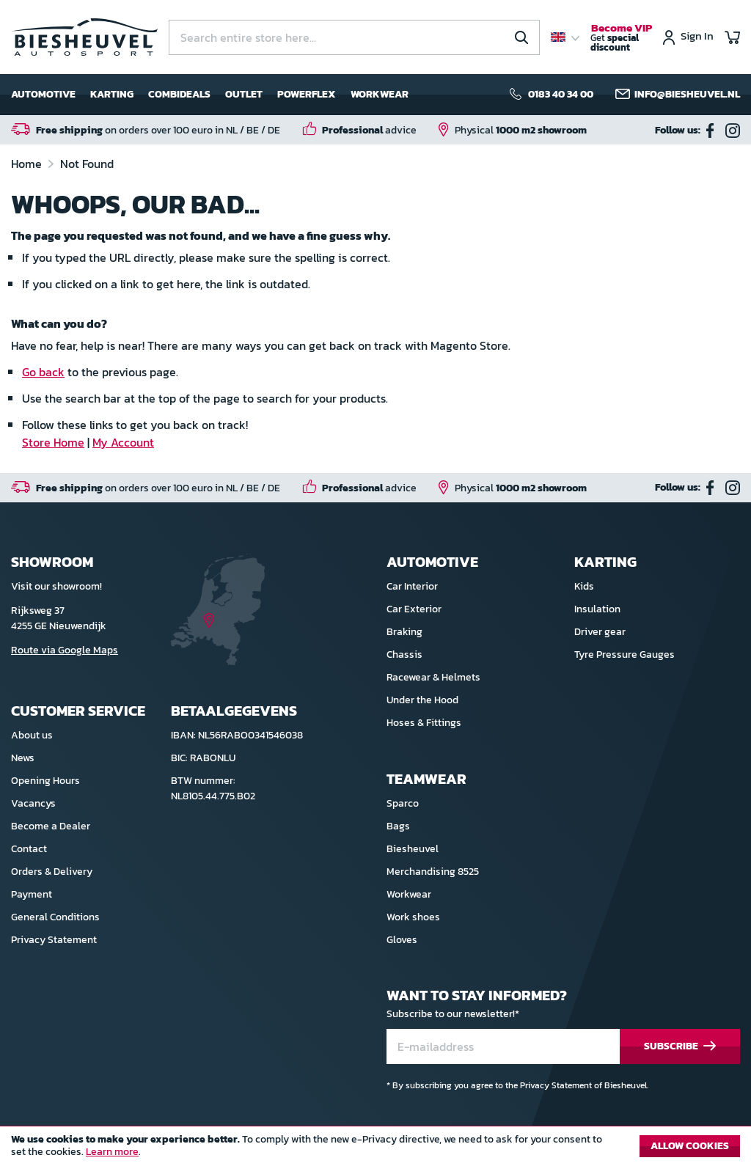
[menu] (210, 94)
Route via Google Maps (64, 650)
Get (621, 38)
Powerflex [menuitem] (306, 94)
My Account (123, 442)
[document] (375, 1150)
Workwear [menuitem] (380, 94)
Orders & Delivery (51, 871)
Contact (29, 849)
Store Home (53, 442)
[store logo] (84, 37)
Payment (31, 894)
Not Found (87, 163)
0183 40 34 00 (560, 94)
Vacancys (33, 803)
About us (32, 735)
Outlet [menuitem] (244, 94)
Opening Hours (45, 780)
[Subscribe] (680, 1047)
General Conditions (55, 917)
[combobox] (354, 37)
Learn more (112, 1151)
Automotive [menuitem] (43, 94)
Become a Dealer (50, 826)
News (22, 758)
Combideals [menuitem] (179, 94)
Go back (43, 372)
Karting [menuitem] (111, 94)
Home (28, 163)
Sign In (697, 37)
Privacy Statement (54, 939)
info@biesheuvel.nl (687, 94)
